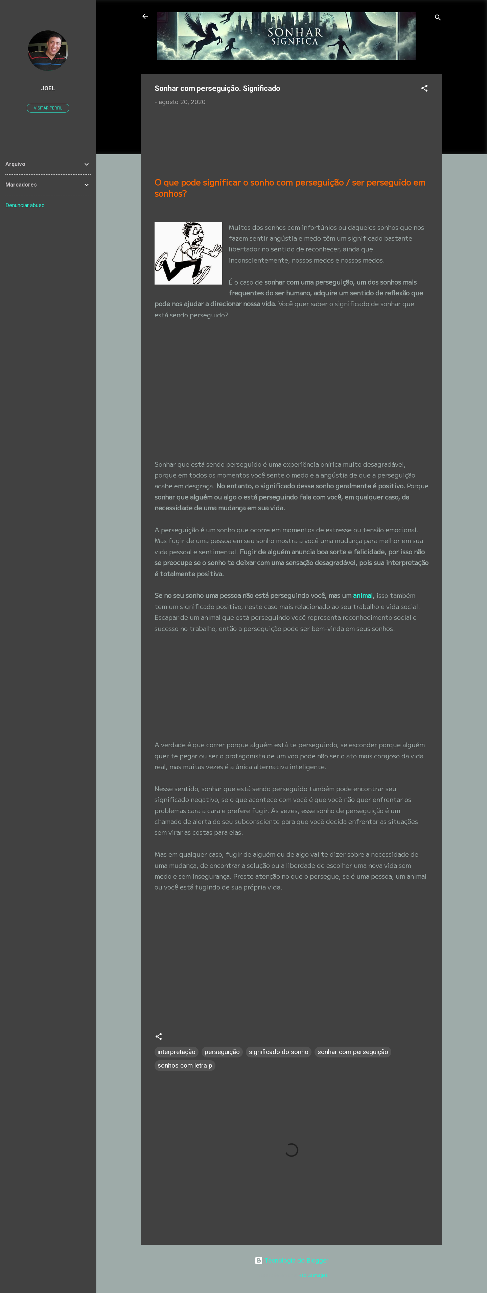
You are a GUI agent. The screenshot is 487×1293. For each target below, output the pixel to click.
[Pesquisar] (438, 18)
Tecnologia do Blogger (292, 1260)
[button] (424, 89)
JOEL (48, 88)
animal (363, 595)
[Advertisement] (213, 143)
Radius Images (313, 1275)
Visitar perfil (48, 108)
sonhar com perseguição (353, 1052)
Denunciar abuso (25, 205)
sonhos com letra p (185, 1065)
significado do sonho (278, 1052)
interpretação (176, 1052)
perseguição (222, 1052)
